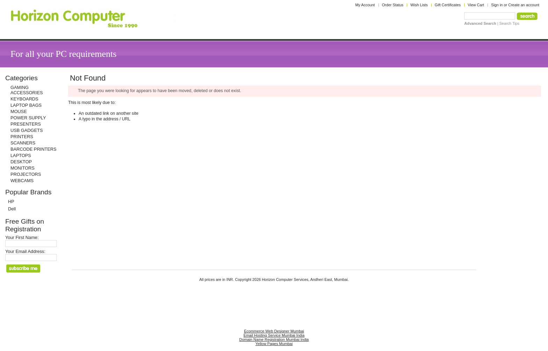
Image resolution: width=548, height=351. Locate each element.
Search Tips (509, 23)
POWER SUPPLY (28, 117)
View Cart (476, 5)
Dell (12, 208)
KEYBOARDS (24, 99)
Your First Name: (22, 237)
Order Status (393, 5)
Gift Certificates (448, 5)
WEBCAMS (22, 180)
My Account (365, 5)
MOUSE (18, 111)
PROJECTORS (25, 174)
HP (11, 201)
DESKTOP (21, 161)
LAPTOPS (20, 155)
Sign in (497, 5)
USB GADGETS (26, 130)
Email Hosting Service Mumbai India (274, 335)
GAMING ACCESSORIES (26, 90)
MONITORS (22, 168)
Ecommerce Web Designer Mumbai (274, 331)
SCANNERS (22, 142)
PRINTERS (21, 136)
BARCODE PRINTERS (33, 149)
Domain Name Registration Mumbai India (274, 339)
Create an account (523, 5)
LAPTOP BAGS (26, 105)
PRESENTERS (25, 124)
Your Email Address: (25, 251)
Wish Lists (419, 5)
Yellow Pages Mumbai (274, 344)
